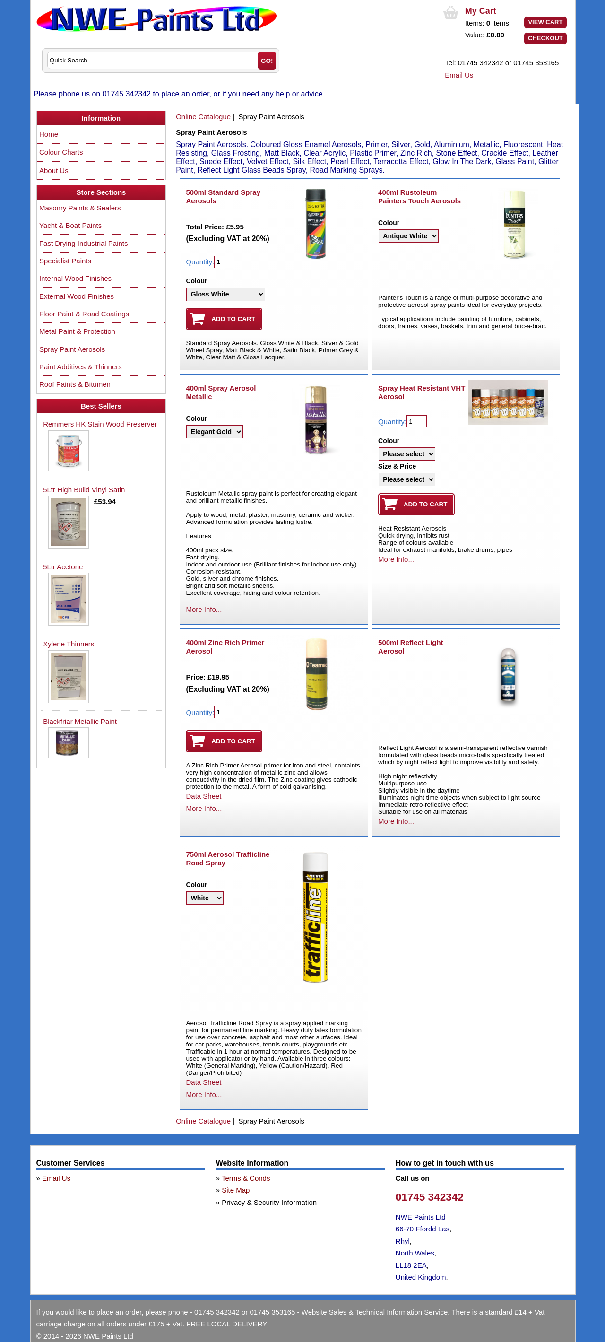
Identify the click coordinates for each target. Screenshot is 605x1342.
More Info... (204, 609)
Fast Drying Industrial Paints (83, 243)
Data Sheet (203, 796)
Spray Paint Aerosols (72, 349)
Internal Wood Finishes (75, 278)
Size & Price (397, 466)
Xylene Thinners (68, 644)
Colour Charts (61, 152)
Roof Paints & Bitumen (75, 384)
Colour (196, 281)
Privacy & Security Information (269, 1202)
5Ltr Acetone (63, 567)
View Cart (545, 22)
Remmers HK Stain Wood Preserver (100, 424)
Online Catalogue (203, 117)
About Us (54, 170)
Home (48, 134)
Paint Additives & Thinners (80, 367)
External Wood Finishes (76, 296)
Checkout (545, 38)
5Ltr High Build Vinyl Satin (84, 490)
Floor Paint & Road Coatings (84, 314)
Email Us (459, 75)
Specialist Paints (65, 261)
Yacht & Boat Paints (70, 225)
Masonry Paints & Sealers (80, 208)
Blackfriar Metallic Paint (80, 721)
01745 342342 (430, 1197)
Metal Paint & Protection (77, 331)
